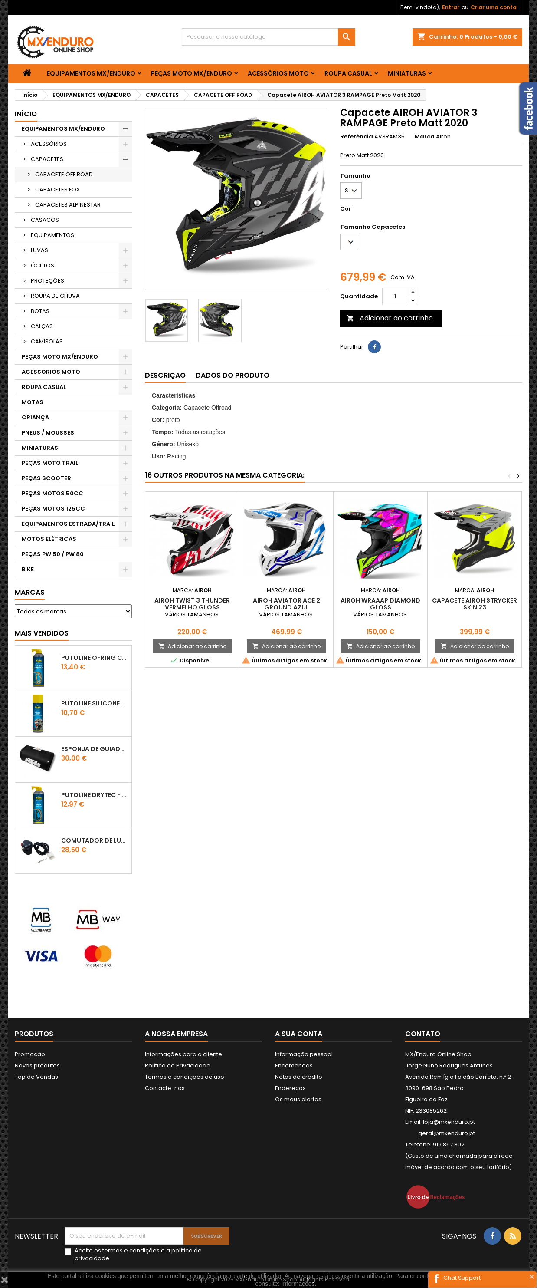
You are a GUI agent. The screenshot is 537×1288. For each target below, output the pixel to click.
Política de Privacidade (177, 1065)
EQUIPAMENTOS (52, 235)
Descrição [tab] (165, 375)
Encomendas (294, 1065)
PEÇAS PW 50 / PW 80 (53, 554)
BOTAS (40, 311)
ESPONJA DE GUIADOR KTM (94, 748)
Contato (422, 1034)
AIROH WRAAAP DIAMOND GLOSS (380, 604)
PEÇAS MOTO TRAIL (50, 463)
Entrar (450, 7)
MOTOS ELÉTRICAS (49, 539)
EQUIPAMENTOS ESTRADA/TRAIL (68, 524)
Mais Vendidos (42, 633)
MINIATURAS (407, 73)
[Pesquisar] (268, 37)
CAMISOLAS (47, 341)
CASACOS (45, 220)
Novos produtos (37, 1065)
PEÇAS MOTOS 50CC (52, 493)
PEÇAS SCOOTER (46, 478)
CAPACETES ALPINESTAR (68, 205)
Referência (356, 137)
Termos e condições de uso (184, 1077)
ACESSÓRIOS (49, 144)
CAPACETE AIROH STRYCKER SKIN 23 (474, 604)
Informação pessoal (304, 1054)
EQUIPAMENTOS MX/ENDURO (91, 73)
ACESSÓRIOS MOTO (278, 73)
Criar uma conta (494, 7)
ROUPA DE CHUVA (55, 296)
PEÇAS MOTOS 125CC (53, 508)
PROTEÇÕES (47, 281)
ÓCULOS (42, 265)
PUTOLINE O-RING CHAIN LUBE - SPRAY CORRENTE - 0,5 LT (94, 657)
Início (26, 114)
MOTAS (32, 402)
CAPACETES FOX (57, 189)
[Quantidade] (395, 296)
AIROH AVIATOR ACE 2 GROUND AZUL (286, 604)
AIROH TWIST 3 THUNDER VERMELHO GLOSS (192, 604)
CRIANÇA (35, 417)
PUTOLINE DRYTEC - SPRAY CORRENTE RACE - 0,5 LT (94, 794)
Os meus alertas (298, 1099)
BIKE (28, 569)
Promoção (30, 1054)
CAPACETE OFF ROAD (64, 174)
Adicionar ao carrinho (390, 318)
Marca (425, 137)
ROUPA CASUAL (348, 73)
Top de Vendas (36, 1077)
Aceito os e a (138, 1254)
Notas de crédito (298, 1077)
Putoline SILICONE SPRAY (94, 703)
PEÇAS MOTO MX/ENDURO (191, 73)
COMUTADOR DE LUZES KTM (94, 840)
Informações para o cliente (183, 1054)
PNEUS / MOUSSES (48, 432)
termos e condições (131, 1250)
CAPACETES (47, 159)
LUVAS (39, 250)
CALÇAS (42, 326)
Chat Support (462, 1278)
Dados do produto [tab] (232, 375)
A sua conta (298, 1034)
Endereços (290, 1088)
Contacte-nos (165, 1088)
